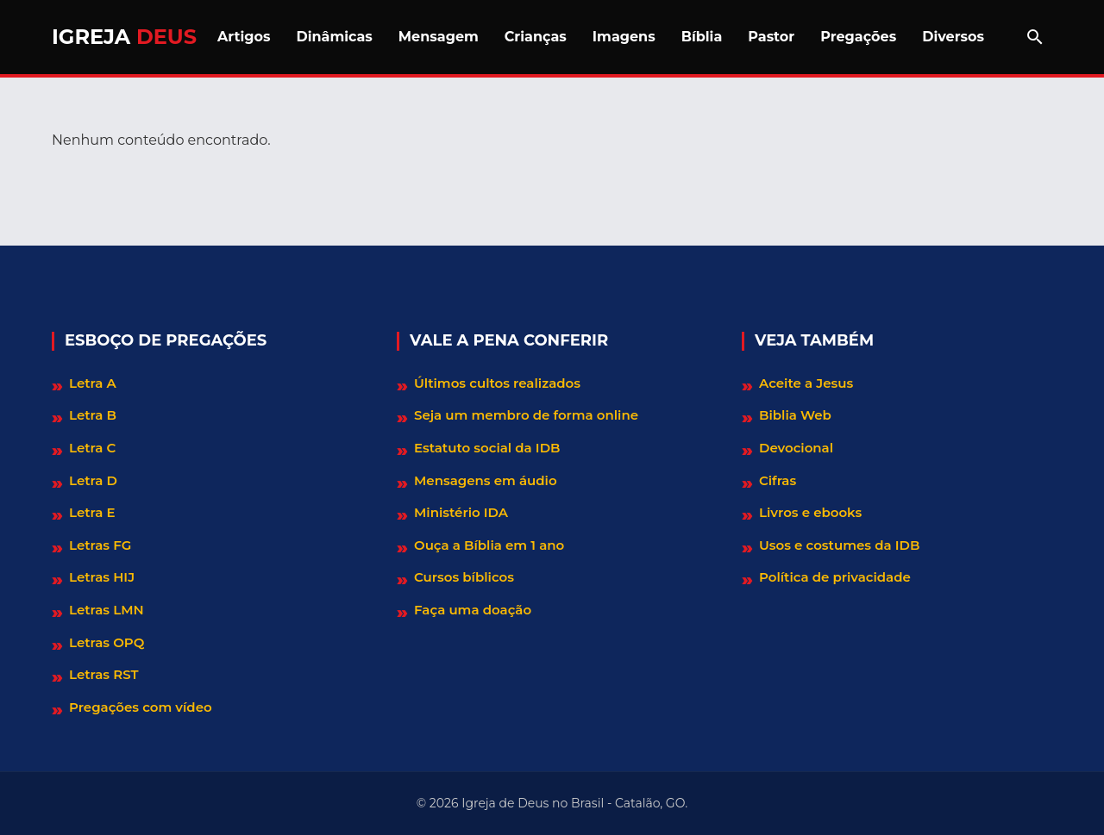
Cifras (777, 480)
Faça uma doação (472, 609)
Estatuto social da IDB (487, 447)
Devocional (796, 447)
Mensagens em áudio (485, 480)
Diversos (953, 36)
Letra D (93, 480)
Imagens (624, 36)
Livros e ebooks (810, 512)
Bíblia (702, 36)
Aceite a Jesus (806, 383)
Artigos (243, 36)
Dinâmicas (334, 36)
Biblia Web (795, 415)
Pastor (771, 36)
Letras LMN (106, 609)
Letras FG (100, 545)
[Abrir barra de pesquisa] (1035, 37)
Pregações (858, 36)
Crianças (536, 36)
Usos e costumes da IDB (839, 545)
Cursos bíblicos (464, 577)
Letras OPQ (106, 642)
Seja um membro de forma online (526, 415)
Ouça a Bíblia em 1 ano (489, 545)
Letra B (92, 415)
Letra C (92, 447)
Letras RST (104, 674)
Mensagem (438, 36)
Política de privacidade (835, 577)
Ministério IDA (461, 512)
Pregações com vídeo (140, 707)
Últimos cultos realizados (497, 383)
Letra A (92, 383)
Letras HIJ (102, 577)
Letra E (92, 512)
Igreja (124, 36)
